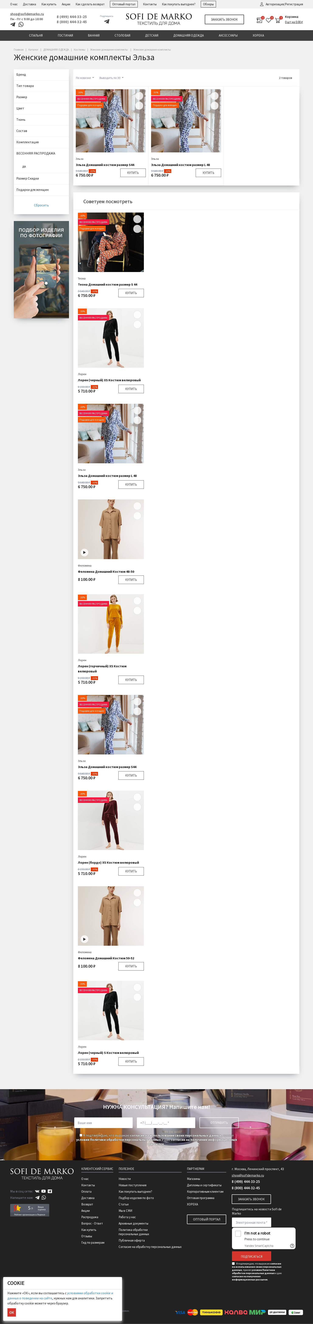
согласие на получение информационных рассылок (250, 1278)
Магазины (193, 1179)
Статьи (124, 1204)
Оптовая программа (200, 1198)
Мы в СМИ (125, 1211)
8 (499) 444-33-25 (72, 16)
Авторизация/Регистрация (284, 4)
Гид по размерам (92, 1242)
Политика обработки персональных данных (134, 1232)
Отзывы (86, 1236)
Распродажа (89, 1217)
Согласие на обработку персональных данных (150, 1247)
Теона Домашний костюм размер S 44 (107, 284)
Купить (133, 173)
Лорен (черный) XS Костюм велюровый (109, 380)
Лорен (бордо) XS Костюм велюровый (108, 862)
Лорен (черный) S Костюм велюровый (108, 1052)
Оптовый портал (123, 4)
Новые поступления (132, 1185)
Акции (66, 4)
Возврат (87, 1204)
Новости (125, 1179)
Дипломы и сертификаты (204, 1185)
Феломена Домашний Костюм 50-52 (106, 958)
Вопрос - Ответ (92, 1223)
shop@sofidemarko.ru (27, 14)
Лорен (82, 374)
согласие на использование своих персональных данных (175, 1135)
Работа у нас (127, 1217)
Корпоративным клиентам (205, 1191)
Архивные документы (133, 1223)
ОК (11, 1312)
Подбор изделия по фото (136, 1198)
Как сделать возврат (90, 4)
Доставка (29, 4)
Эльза (79, 159)
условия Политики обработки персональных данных (118, 1139)
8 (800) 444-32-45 (72, 21)
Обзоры (208, 4)
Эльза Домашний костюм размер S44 (105, 165)
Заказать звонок (224, 19)
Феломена (84, 565)
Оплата (86, 1191)
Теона (82, 278)
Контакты (150, 4)
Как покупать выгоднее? (178, 4)
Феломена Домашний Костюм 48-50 (106, 571)
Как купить (48, 4)
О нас (14, 4)
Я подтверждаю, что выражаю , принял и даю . (156, 1139)
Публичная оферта (132, 1240)
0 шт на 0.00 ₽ (294, 22)
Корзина (291, 16)
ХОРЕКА (192, 1204)
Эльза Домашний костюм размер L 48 (180, 165)
